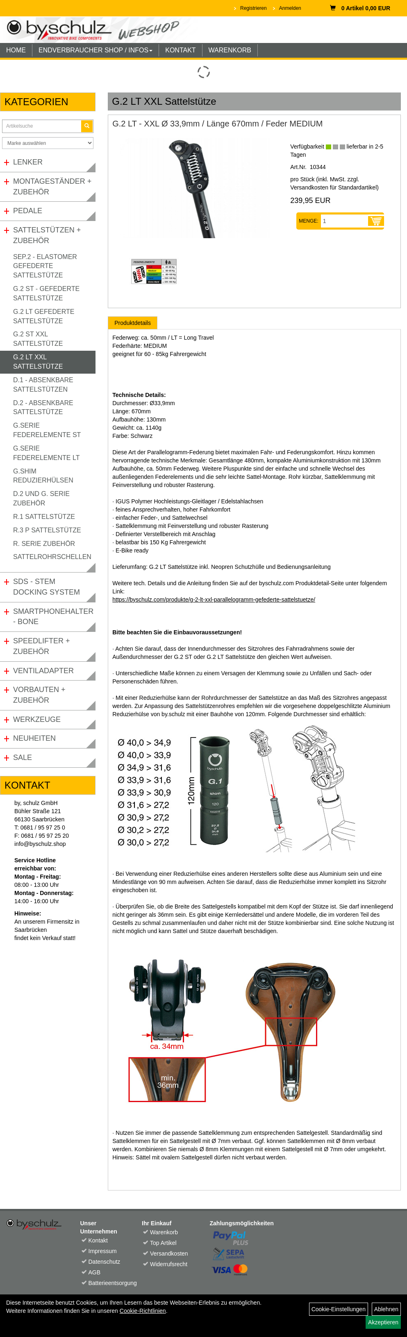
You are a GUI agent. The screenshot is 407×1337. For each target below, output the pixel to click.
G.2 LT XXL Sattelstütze (38, 362)
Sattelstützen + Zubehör (47, 235)
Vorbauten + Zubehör (39, 694)
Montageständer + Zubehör (52, 186)
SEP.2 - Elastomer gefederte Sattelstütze (45, 266)
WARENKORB (230, 50)
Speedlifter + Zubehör (41, 646)
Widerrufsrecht (167, 1264)
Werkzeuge (37, 719)
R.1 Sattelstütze (44, 516)
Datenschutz (105, 1261)
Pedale (27, 211)
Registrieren (253, 8)
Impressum (103, 1251)
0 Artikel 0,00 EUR (360, 8)
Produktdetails (132, 323)
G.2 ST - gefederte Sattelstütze (46, 293)
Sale (22, 757)
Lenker (28, 162)
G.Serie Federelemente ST (47, 430)
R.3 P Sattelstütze (47, 530)
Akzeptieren (383, 1322)
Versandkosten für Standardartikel (333, 187)
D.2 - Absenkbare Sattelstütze (43, 407)
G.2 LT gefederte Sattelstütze (43, 316)
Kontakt (98, 1240)
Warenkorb (164, 1232)
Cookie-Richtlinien (143, 1311)
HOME (16, 50)
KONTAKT (180, 50)
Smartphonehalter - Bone (53, 616)
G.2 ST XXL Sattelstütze (38, 339)
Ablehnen (386, 1309)
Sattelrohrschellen (52, 556)
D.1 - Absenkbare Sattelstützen (43, 385)
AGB (95, 1272)
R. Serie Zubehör (44, 543)
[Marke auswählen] (47, 143)
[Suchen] (87, 126)
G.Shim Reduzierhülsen (43, 476)
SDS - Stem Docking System (46, 586)
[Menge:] (344, 221)
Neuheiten (34, 738)
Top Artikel (163, 1243)
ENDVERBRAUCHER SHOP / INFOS (95, 50)
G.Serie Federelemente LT (46, 453)
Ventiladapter (43, 671)
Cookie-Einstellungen (339, 1309)
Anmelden (290, 8)
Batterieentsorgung (106, 1283)
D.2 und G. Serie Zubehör (41, 498)
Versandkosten (167, 1253)
